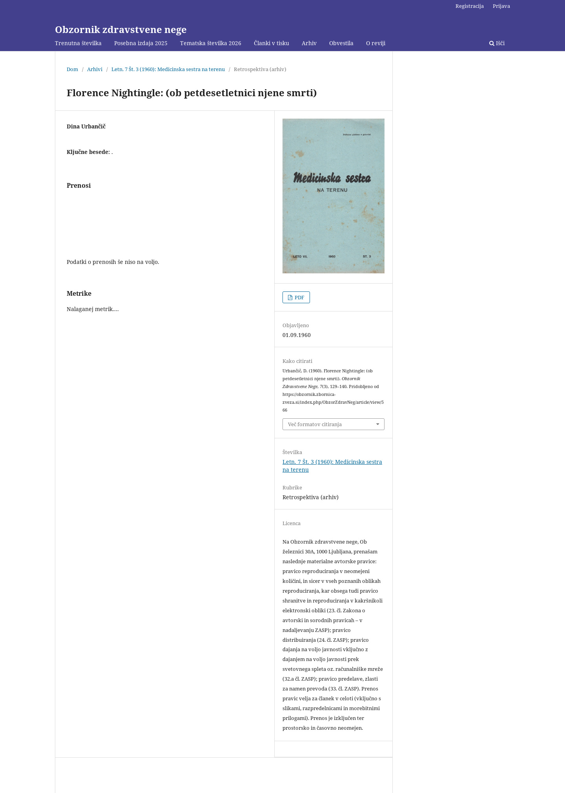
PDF (298, 297)
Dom (72, 69)
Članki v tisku (271, 43)
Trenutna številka (78, 43)
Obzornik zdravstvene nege (121, 29)
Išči (497, 43)
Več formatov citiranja (315, 424)
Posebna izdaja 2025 (141, 43)
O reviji (375, 43)
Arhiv (309, 43)
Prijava (501, 5)
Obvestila (341, 43)
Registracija (470, 5)
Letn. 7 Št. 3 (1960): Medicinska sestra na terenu (168, 69)
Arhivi (94, 69)
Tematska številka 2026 (210, 43)
